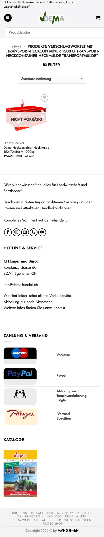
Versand (84, 513)
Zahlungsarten (30, 516)
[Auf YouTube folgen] (42, 232)
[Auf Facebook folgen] (8, 232)
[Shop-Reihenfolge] (52, 79)
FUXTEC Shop (53, 523)
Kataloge (54, 516)
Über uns (19, 513)
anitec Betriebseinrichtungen (66, 520)
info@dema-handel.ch (21, 284)
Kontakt (59, 308)
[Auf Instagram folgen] (16, 232)
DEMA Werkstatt (26, 520)
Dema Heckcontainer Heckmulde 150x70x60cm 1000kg (26, 150)
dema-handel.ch (57, 220)
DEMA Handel (76, 516)
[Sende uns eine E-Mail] (25, 232)
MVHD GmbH (68, 530)
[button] (8, 18)
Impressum (65, 513)
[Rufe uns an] (34, 232)
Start (16, 46)
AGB (50, 513)
